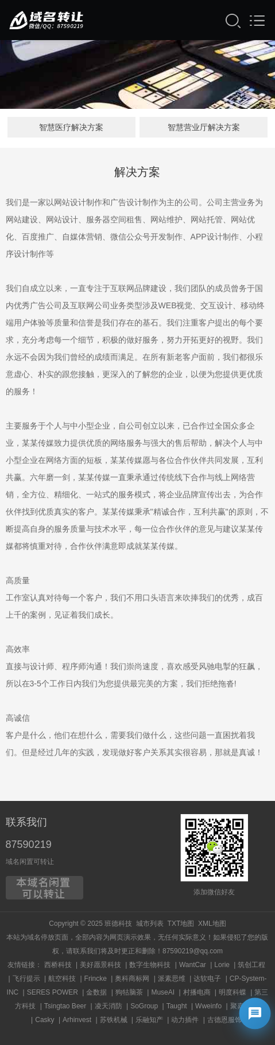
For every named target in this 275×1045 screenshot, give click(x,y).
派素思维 (171, 979)
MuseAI (163, 992)
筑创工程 (251, 965)
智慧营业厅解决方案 (204, 127)
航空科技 (62, 979)
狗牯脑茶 (129, 992)
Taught (176, 1006)
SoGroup (144, 1006)
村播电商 (197, 992)
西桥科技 (58, 965)
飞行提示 (26, 979)
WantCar (192, 965)
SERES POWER (52, 992)
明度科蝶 (232, 992)
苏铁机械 (113, 1020)
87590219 (29, 844)
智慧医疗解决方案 (71, 127)
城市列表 (150, 924)
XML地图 (212, 924)
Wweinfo (208, 1006)
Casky (44, 1020)
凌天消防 (108, 1006)
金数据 (96, 992)
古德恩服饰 (224, 1020)
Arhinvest (77, 1020)
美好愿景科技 (100, 965)
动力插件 (185, 1020)
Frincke (95, 979)
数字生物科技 (150, 965)
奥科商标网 (132, 979)
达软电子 (207, 979)
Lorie (222, 965)
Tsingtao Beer (65, 1006)
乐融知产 (149, 1020)
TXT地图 (181, 924)
